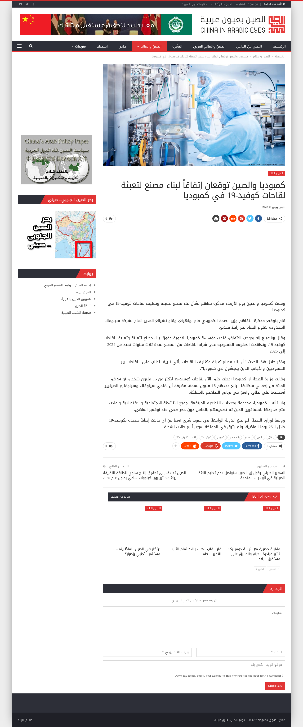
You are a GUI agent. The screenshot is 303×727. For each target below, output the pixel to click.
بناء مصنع (235, 437)
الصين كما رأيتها (223, 4)
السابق (274, 568)
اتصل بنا (240, 3)
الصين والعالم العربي (209, 46)
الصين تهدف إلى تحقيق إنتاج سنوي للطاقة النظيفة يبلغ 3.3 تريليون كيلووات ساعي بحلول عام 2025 (144, 475)
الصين (260, 437)
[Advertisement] (194, 259)
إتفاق (271, 437)
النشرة (177, 46)
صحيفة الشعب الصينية (76, 313)
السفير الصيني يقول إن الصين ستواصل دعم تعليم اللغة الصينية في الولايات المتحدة (241, 475)
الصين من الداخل (249, 46)
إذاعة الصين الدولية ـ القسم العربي (67, 285)
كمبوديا (221, 437)
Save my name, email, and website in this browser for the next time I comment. (228, 675)
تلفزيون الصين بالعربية (76, 299)
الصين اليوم (83, 292)
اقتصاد (102, 46)
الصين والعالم (150, 46)
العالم (248, 437)
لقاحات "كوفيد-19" (186, 437)
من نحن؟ (253, 3)
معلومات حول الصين (195, 4)
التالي (260, 568)
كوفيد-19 (206, 437)
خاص (122, 46)
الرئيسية (279, 46)
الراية (21, 719)
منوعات (80, 46)
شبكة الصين (83, 306)
